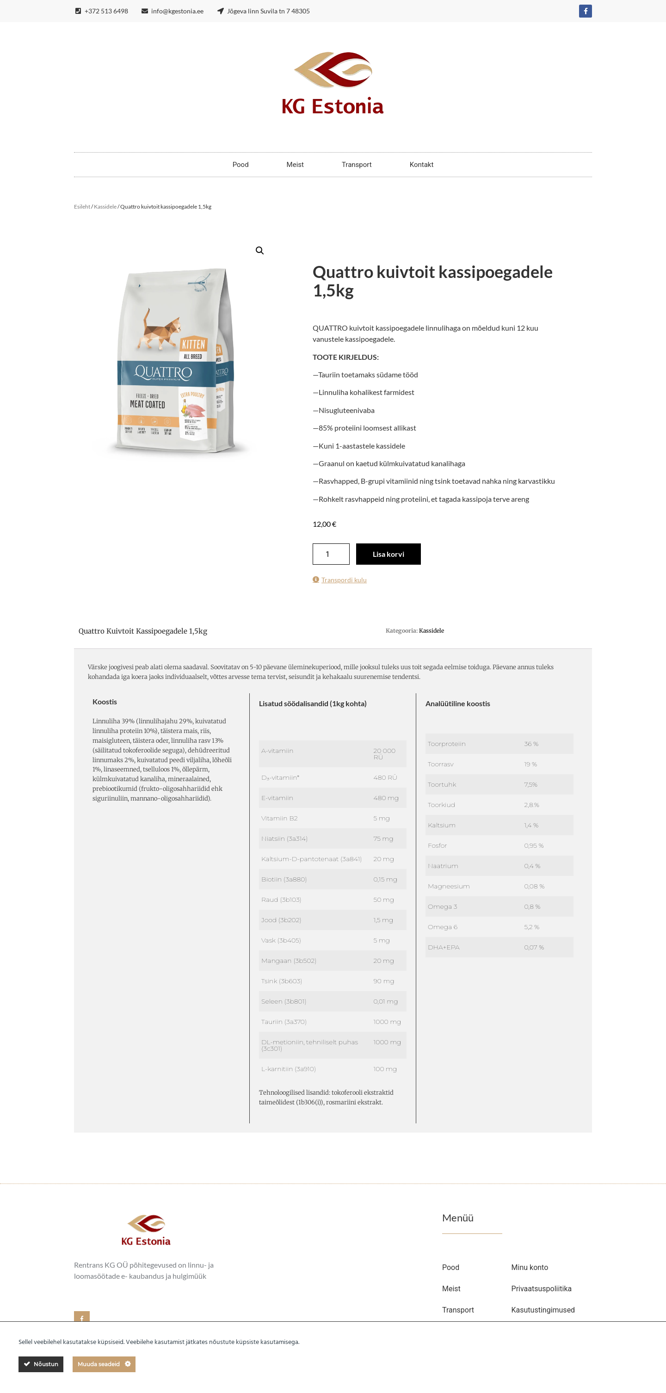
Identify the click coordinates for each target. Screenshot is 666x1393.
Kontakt (422, 164)
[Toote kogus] (331, 554)
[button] (260, 250)
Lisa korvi (388, 553)
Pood (241, 164)
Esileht (82, 206)
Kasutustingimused (543, 1310)
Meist (295, 164)
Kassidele (105, 206)
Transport (357, 164)
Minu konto (530, 1267)
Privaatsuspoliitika (542, 1288)
